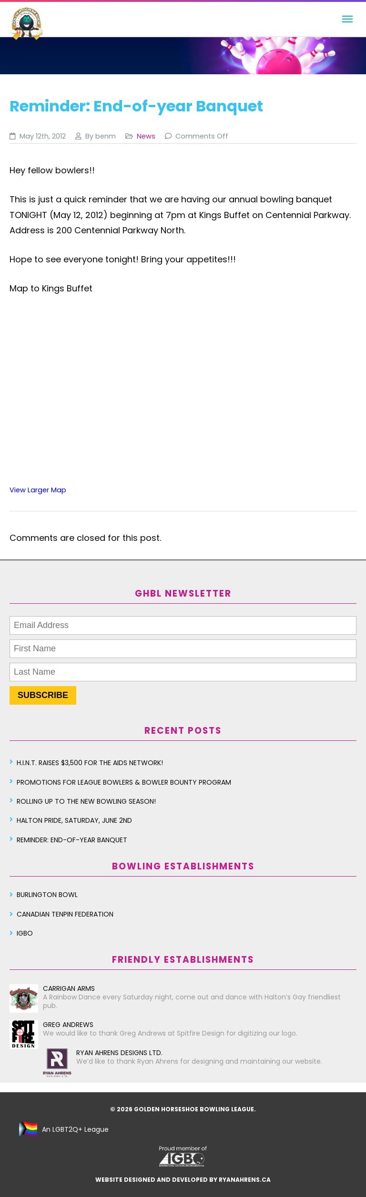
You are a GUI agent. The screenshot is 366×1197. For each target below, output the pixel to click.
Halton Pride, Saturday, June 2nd (74, 820)
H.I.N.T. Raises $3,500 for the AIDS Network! (90, 762)
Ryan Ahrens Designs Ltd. (103, 1052)
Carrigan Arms (52, 988)
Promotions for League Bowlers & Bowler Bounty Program (124, 782)
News (146, 136)
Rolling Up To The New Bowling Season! (86, 801)
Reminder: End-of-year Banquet (72, 840)
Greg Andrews (51, 1024)
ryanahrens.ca (245, 1180)
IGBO (25, 933)
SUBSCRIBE (43, 695)
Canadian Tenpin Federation (65, 914)
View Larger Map (38, 490)
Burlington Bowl (47, 894)
